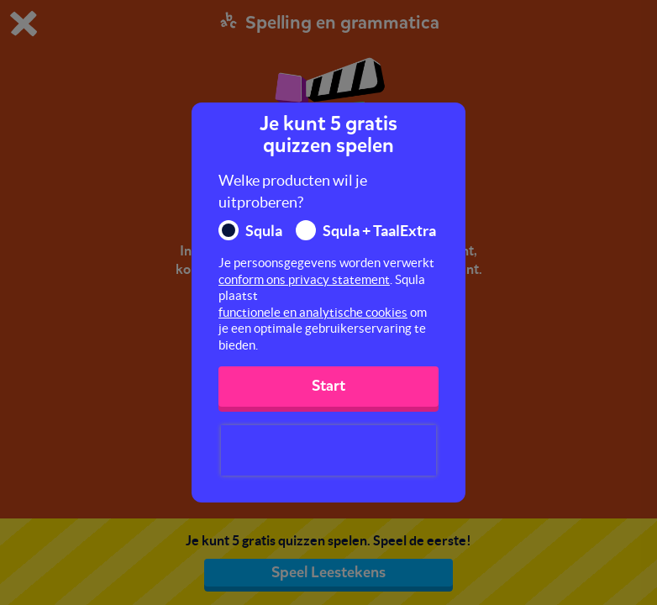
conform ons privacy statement (304, 279)
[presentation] (328, 450)
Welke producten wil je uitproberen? (292, 191)
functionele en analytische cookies (312, 312)
